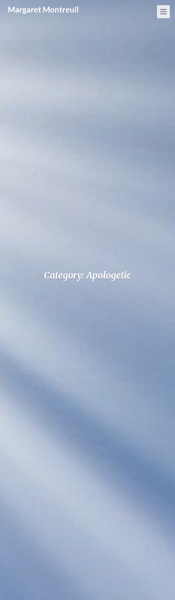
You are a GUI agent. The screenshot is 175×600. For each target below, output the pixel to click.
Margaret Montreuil (43, 9)
